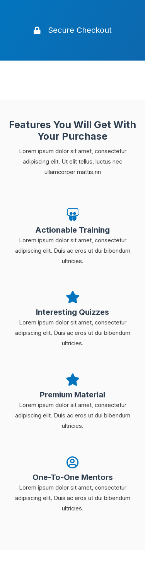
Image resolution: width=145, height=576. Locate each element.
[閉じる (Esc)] (15, 557)
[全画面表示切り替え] (80, 557)
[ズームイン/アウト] (112, 557)
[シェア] (47, 557)
